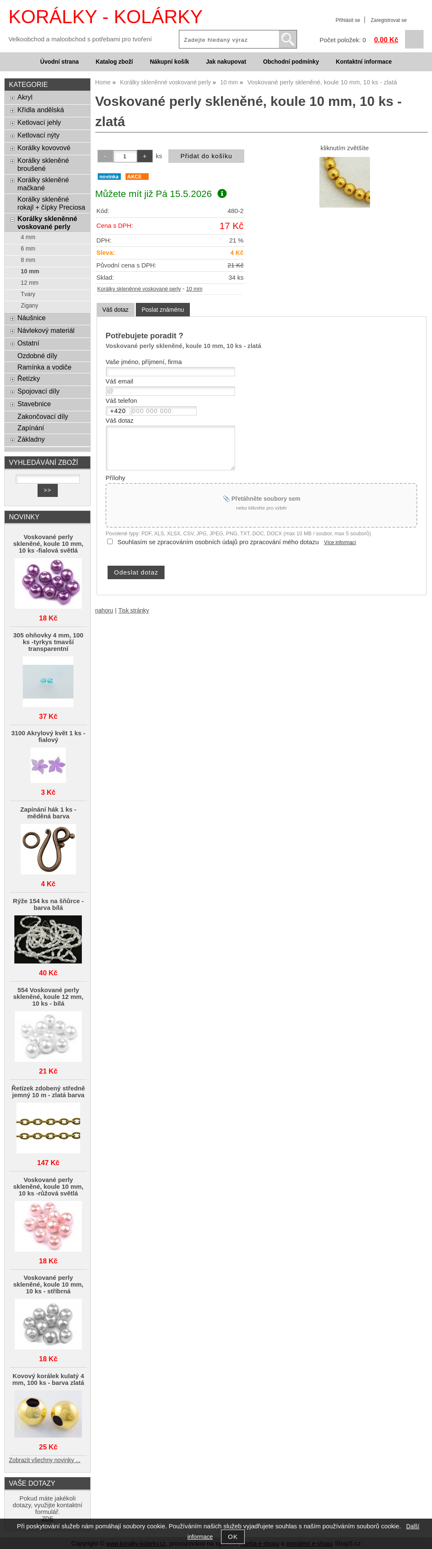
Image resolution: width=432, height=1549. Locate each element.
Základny (31, 439)
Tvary (28, 294)
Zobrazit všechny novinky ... (44, 1460)
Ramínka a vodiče (44, 367)
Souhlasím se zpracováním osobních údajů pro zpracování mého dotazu (218, 542)
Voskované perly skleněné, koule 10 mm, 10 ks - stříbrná (48, 1284)
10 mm (194, 289)
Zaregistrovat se (389, 20)
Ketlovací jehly (39, 122)
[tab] (116, 310)
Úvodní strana (59, 62)
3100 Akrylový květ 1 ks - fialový (48, 736)
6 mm (28, 249)
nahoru (104, 610)
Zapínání (30, 428)
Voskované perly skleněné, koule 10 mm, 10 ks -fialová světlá (48, 544)
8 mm (28, 260)
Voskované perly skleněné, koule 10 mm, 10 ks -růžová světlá (48, 1187)
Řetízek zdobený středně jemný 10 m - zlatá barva (48, 1091)
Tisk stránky (133, 610)
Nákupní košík (169, 62)
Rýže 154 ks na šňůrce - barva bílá (48, 904)
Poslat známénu (163, 309)
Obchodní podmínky (291, 62)
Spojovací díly (38, 391)
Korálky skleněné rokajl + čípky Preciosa (51, 203)
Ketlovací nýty (38, 135)
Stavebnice (34, 403)
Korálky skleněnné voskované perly (139, 289)
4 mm (28, 237)
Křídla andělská (40, 109)
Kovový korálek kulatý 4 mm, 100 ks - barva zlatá (48, 1379)
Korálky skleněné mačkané (43, 184)
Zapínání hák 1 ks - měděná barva (48, 813)
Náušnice (31, 317)
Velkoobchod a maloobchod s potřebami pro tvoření (80, 39)
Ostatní (28, 343)
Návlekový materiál (45, 330)
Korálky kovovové (43, 147)
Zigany (29, 305)
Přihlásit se (347, 20)
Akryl (24, 97)
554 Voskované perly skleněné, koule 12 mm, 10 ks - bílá (48, 997)
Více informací (340, 542)
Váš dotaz (116, 309)
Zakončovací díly (42, 416)
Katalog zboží (114, 62)
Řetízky (28, 378)
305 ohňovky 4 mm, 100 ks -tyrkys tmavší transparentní (48, 642)
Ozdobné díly (37, 355)
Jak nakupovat (226, 62)
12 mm (29, 283)
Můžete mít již (161, 194)
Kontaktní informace (364, 62)
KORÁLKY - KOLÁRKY (105, 16)
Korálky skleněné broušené (43, 164)
